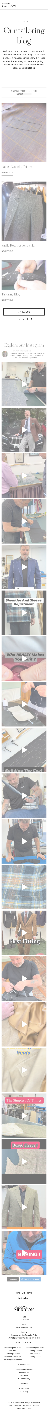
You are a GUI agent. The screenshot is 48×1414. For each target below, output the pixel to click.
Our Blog (24, 1392)
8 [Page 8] (27, 319)
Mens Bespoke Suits (12, 1348)
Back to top (24, 1298)
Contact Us (24, 1389)
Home (17, 1293)
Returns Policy (24, 1379)
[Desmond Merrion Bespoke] (9, 4)
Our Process (35, 1354)
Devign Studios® (15, 1405)
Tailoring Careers (35, 1351)
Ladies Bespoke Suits (35, 1348)
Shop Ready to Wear (24, 1370)
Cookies (29, 1408)
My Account (24, 1373)
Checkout (24, 1376)
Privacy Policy (21, 1408)
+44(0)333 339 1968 (24, 1320)
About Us (13, 1351)
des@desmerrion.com (24, 1327)
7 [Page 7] (23, 319)
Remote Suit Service (12, 1357)
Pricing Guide (35, 1357)
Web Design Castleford (31, 1405)
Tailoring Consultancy (13, 1360)
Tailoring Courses (13, 1354)
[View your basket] (36, 4)
